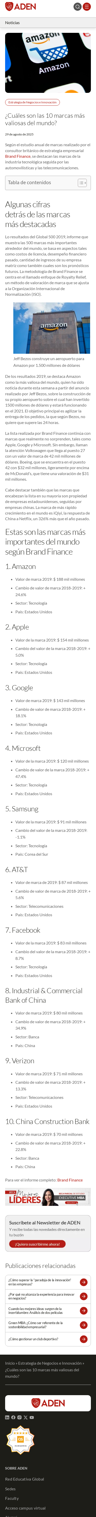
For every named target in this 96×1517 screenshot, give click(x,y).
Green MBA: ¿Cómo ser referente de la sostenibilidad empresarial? (35, 1325)
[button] (84, 1282)
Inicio (10, 1363)
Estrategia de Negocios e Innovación (32, 102)
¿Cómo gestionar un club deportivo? (33, 1339)
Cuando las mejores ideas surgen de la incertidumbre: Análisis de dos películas (35, 1311)
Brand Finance (17, 156)
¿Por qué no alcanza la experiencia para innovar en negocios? (41, 1296)
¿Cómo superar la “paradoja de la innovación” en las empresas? (39, 1282)
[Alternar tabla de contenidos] (80, 183)
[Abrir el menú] (87, 7)
